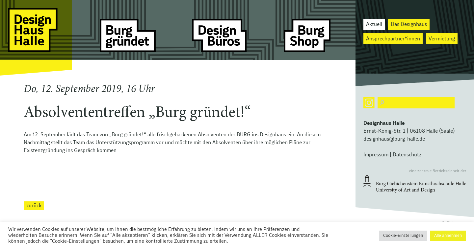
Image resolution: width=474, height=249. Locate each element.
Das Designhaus (409, 24)
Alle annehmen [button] (448, 236)
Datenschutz (407, 154)
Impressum (375, 154)
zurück (33, 205)
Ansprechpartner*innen (393, 38)
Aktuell (374, 24)
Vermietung (442, 38)
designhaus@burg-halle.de (394, 139)
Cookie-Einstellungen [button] (403, 236)
